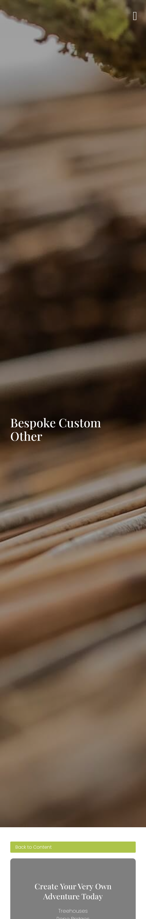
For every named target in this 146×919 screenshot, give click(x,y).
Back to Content (33, 847)
